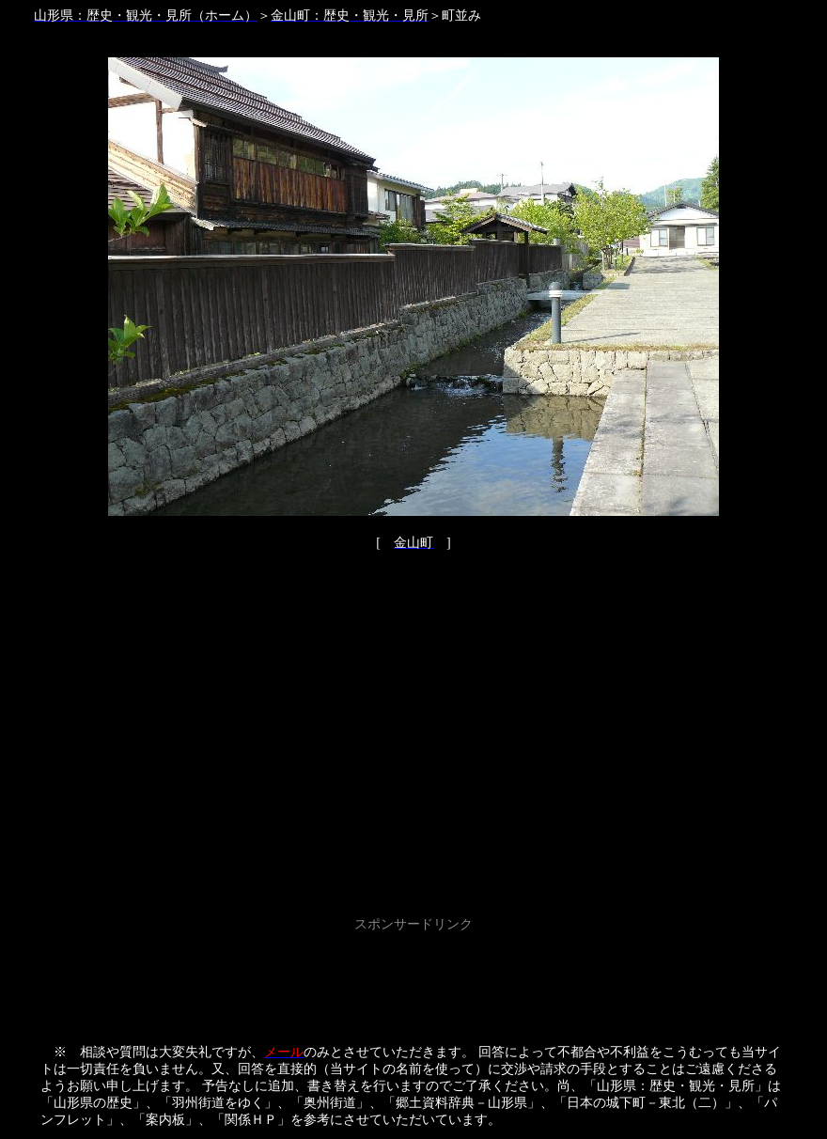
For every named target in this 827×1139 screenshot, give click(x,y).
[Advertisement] (413, 979)
